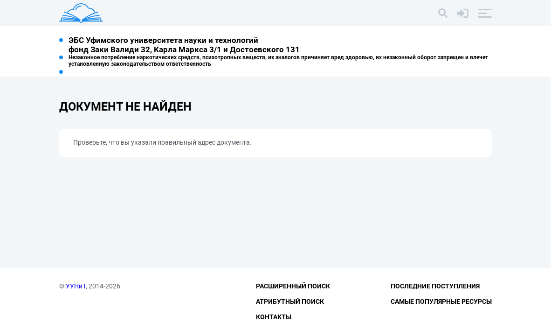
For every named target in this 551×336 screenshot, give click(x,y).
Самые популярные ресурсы (441, 301)
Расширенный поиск (293, 286)
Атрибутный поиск (290, 301)
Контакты (273, 317)
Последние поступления (435, 286)
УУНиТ (76, 286)
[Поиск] (443, 13)
